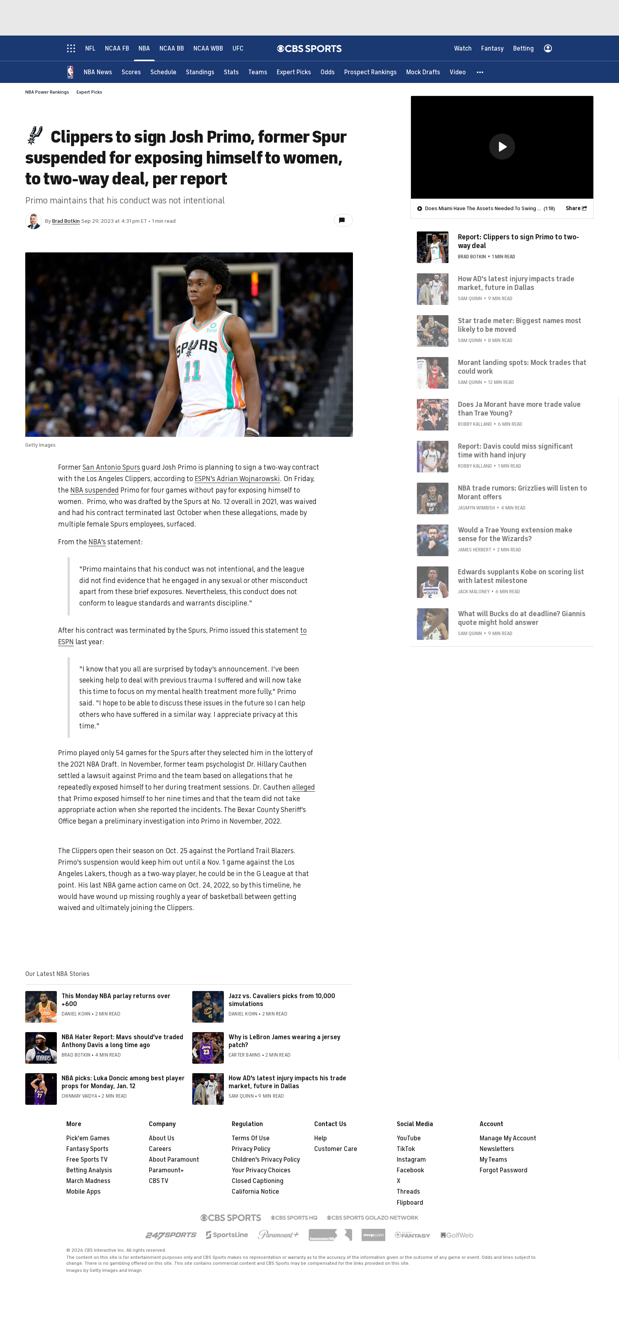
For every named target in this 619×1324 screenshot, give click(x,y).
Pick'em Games (88, 1138)
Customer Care (335, 1149)
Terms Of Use (251, 1138)
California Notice (255, 1192)
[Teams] (258, 72)
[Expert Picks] (294, 72)
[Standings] (200, 72)
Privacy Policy (251, 1149)
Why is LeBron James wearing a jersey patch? (284, 1041)
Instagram (411, 1160)
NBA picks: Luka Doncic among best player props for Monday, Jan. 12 (123, 1082)
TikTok (406, 1149)
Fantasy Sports (87, 1149)
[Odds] (328, 72)
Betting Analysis (89, 1170)
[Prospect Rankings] (370, 72)
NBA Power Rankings (47, 92)
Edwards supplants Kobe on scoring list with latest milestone (521, 576)
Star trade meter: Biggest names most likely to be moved (519, 325)
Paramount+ (166, 1170)
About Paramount (174, 1160)
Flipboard (410, 1203)
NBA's (97, 542)
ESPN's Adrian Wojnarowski (237, 478)
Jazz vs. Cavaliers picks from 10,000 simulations (282, 1000)
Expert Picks (89, 92)
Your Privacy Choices (261, 1170)
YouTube (409, 1138)
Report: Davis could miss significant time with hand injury (515, 450)
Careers (160, 1149)
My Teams (493, 1160)
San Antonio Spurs (111, 467)
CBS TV (159, 1181)
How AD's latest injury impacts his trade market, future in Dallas (287, 1082)
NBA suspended (94, 490)
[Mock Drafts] (423, 72)
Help (320, 1138)
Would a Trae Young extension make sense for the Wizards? (515, 534)
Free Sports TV (87, 1160)
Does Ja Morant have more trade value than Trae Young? (519, 409)
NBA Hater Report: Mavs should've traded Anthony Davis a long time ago (122, 1041)
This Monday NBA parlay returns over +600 (116, 1000)
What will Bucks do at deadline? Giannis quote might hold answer (521, 618)
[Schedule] (163, 72)
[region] (502, 147)
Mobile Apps (83, 1192)
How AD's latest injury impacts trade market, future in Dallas (516, 283)
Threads (408, 1192)
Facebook (410, 1170)
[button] (480, 72)
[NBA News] (98, 72)
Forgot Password (503, 1170)
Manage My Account (508, 1138)
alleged (303, 787)
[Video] (458, 72)
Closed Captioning (257, 1181)
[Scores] (131, 72)
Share (573, 208)
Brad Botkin (66, 221)
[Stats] (231, 72)
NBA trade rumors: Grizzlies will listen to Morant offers (522, 492)
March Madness (88, 1181)
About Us (161, 1138)
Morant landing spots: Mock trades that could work (522, 367)
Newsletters (497, 1149)
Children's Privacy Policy (266, 1160)
